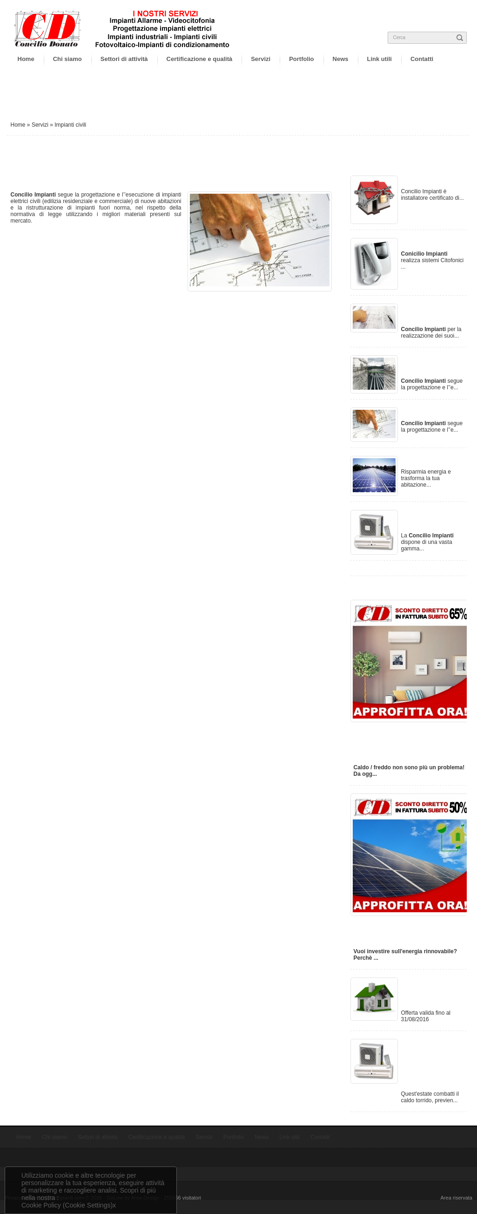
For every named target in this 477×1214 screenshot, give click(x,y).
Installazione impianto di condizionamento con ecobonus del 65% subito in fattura (409, 742)
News (341, 58)
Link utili (379, 58)
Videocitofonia (430, 243)
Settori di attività (124, 58)
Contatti (421, 58)
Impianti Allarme (433, 180)
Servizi (260, 58)
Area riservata (456, 1197)
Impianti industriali (421, 365)
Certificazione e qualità (200, 58)
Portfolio (301, 58)
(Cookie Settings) (88, 1205)
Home (26, 58)
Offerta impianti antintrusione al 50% (432, 992)
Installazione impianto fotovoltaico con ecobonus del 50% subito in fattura (407, 930)
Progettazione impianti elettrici (433, 313)
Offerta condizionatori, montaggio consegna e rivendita (431, 1063)
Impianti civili (427, 412)
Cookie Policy (41, 1205)
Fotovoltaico (426, 461)
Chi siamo (67, 58)
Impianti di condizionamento (435, 519)
